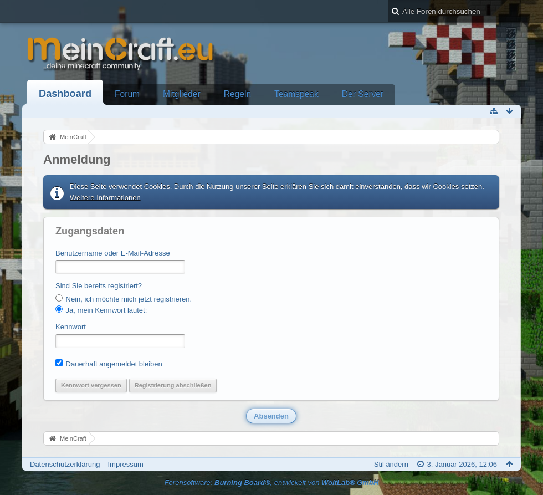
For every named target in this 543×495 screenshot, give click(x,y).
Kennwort (70, 327)
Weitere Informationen (105, 197)
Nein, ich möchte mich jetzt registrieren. (123, 298)
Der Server (362, 94)
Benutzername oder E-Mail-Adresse (112, 253)
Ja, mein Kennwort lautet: (101, 309)
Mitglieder (182, 94)
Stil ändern (391, 464)
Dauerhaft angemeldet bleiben (108, 363)
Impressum (125, 464)
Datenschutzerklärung (65, 464)
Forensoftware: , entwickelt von (272, 482)
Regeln (237, 94)
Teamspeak (296, 94)
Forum (127, 94)
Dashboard (65, 93)
